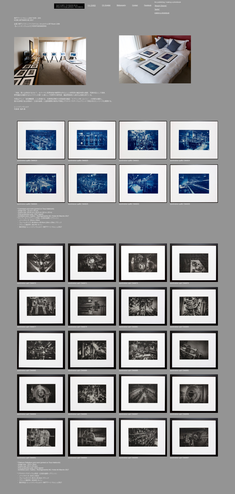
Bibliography (121, 5)
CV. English (106, 5)
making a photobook (162, 13)
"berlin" (157, 9)
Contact (135, 5)
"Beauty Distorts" (161, 6)
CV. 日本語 (92, 5)
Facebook (147, 5)
